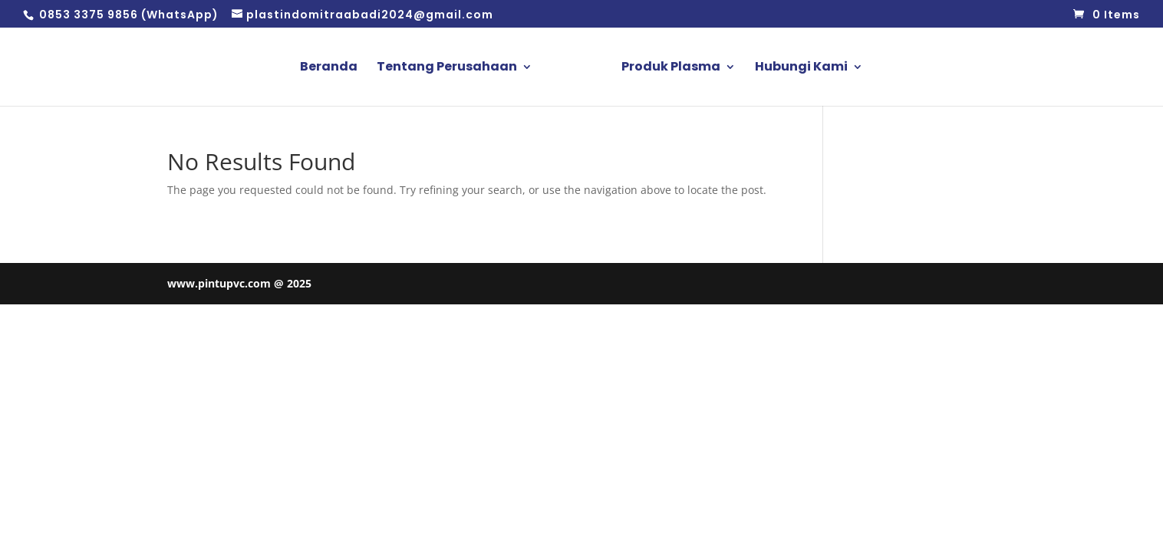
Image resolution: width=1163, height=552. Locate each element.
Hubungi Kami (801, 68)
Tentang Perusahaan (447, 68)
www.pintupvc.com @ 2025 (239, 283)
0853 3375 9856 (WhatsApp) (127, 14)
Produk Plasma (670, 68)
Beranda (328, 68)
